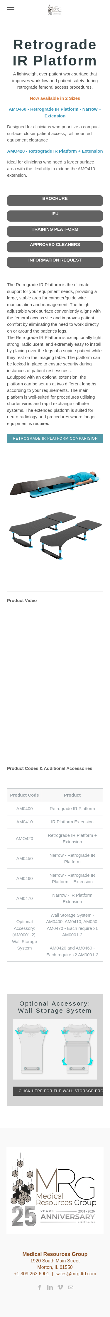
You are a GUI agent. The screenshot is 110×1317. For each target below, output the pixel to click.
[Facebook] (40, 1287)
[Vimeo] (60, 1287)
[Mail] (70, 1287)
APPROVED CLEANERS (55, 244)
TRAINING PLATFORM (55, 229)
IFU (54, 213)
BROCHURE (55, 198)
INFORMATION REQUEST (55, 259)
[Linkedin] (50, 1287)
